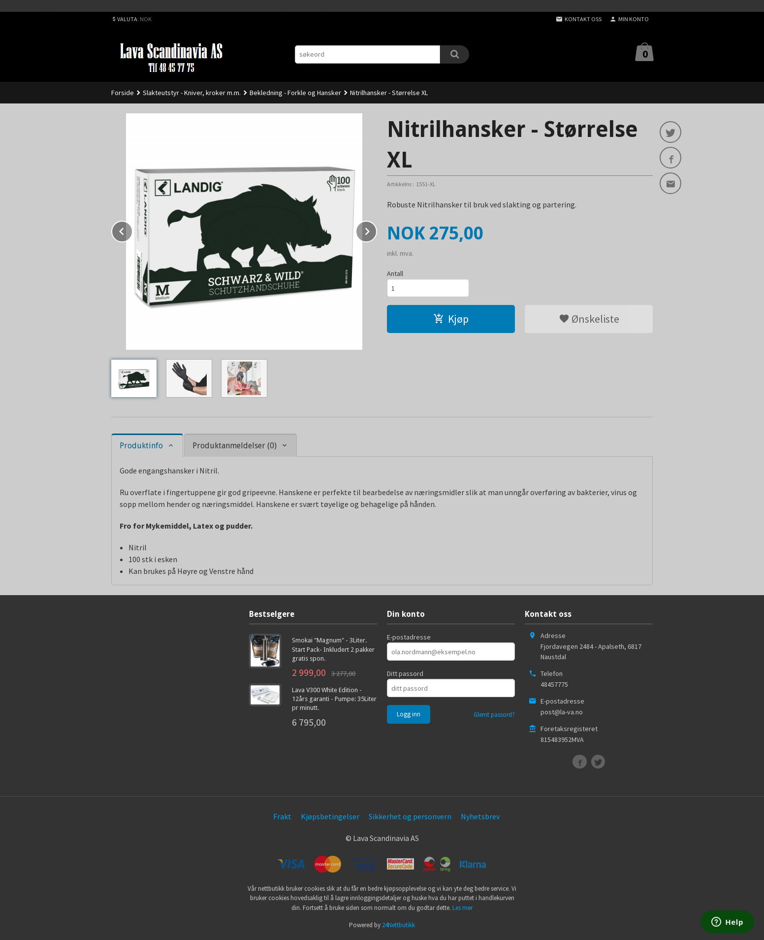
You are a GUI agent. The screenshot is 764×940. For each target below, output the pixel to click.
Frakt (282, 816)
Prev (132, 229)
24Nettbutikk (398, 925)
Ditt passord (405, 673)
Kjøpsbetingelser (330, 816)
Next (376, 229)
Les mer (462, 908)
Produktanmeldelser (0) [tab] (234, 445)
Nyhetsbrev (480, 816)
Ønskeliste (589, 319)
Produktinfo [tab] (141, 445)
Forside (122, 92)
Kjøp (451, 319)
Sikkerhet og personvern (410, 816)
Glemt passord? (494, 714)
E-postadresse (409, 637)
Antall (395, 273)
